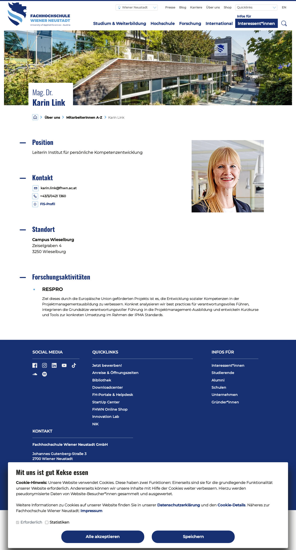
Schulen (219, 387)
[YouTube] (65, 367)
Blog (182, 7)
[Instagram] (45, 367)
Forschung (190, 23)
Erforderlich (31, 522)
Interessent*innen (256, 23)
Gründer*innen (225, 402)
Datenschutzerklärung (178, 505)
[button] (284, 23)
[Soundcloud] (35, 376)
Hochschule (162, 23)
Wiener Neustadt (132, 7)
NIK (95, 424)
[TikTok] (74, 367)
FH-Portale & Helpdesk (112, 395)
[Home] (35, 117)
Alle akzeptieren (103, 536)
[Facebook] (35, 367)
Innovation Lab (105, 417)
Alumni (218, 380)
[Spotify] (44, 376)
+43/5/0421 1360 (53, 196)
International (219, 23)
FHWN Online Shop (110, 409)
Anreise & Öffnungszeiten (115, 373)
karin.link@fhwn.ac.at (58, 188)
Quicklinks (245, 7)
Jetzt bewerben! (107, 365)
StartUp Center (106, 402)
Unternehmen (225, 395)
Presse (170, 7)
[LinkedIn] (55, 367)
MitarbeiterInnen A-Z (83, 117)
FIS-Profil (47, 204)
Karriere (196, 7)
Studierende (223, 373)
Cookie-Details (231, 505)
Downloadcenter (107, 387)
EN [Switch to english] (284, 7)
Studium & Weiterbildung (119, 23)
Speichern (193, 536)
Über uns (213, 7)
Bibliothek (101, 380)
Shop (227, 7)
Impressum (91, 510)
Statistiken (59, 522)
